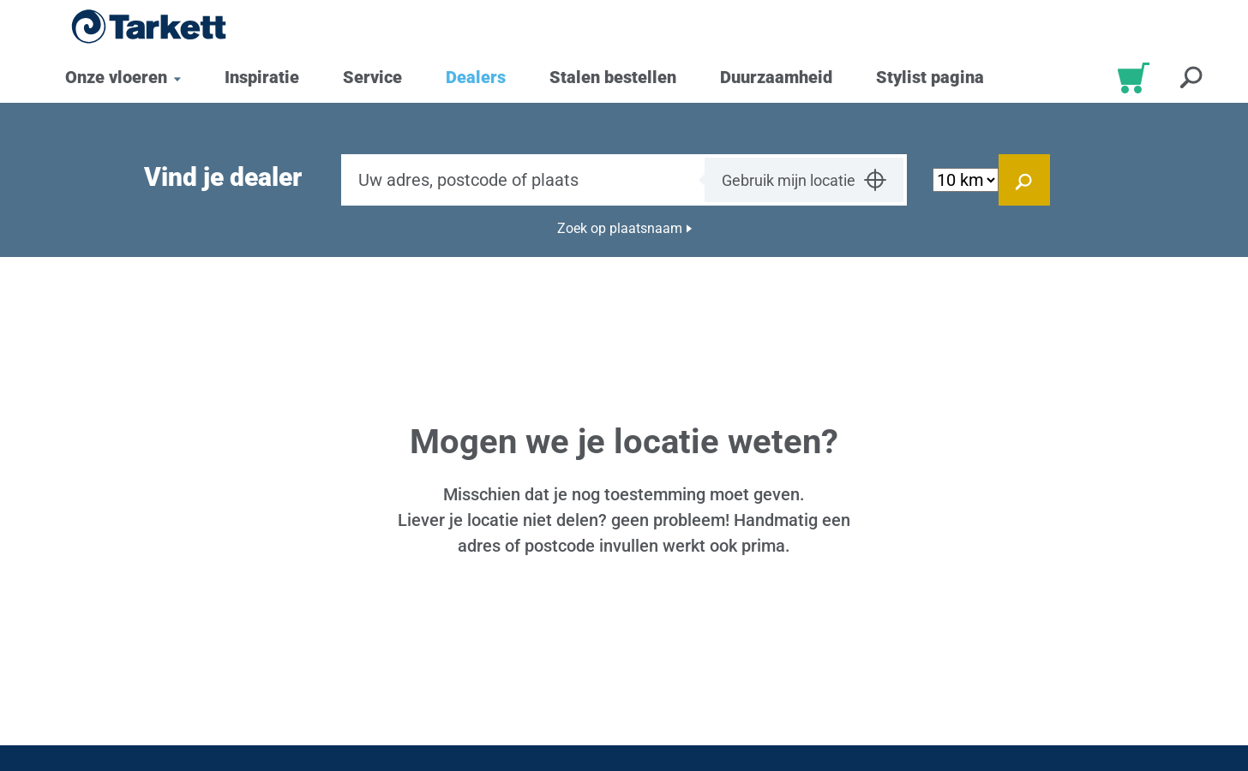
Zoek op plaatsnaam (619, 228)
